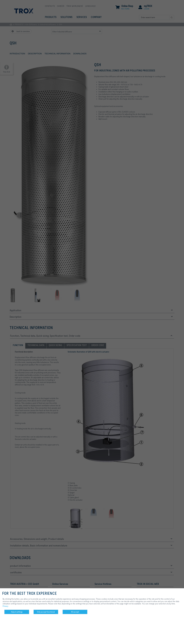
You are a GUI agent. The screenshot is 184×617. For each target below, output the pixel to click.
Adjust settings (17, 612)
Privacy (5, 606)
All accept (75, 612)
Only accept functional (46, 612)
